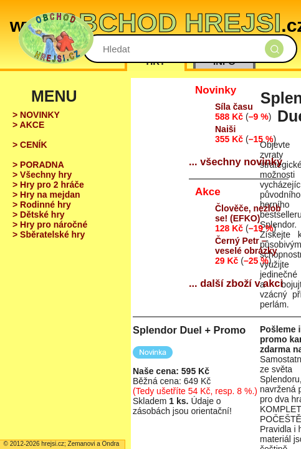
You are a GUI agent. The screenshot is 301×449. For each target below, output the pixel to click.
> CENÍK (29, 145)
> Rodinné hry (41, 205)
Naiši (225, 129)
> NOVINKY (36, 115)
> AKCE (28, 125)
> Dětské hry (38, 215)
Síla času (234, 107)
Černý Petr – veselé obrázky (246, 246)
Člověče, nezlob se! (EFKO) (248, 213)
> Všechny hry (42, 175)
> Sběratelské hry (48, 234)
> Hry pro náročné (49, 224)
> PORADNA (38, 165)
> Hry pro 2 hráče (48, 185)
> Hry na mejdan (46, 195)
